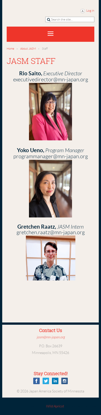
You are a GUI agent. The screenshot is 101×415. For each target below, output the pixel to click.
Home (10, 48)
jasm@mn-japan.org (51, 337)
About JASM (28, 48)
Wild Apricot (55, 406)
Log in (90, 10)
